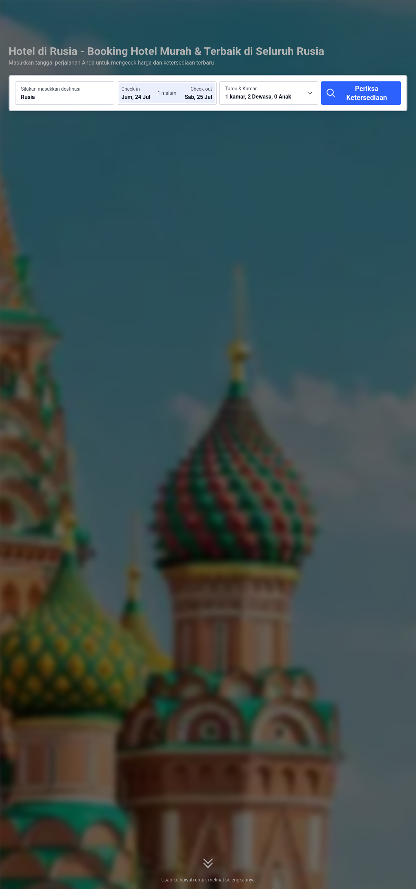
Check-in (130, 89)
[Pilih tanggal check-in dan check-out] (142, 93)
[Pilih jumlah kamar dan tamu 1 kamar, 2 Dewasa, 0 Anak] (269, 93)
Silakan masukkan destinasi (50, 89)
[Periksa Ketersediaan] (361, 93)
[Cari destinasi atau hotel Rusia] (64, 93)
